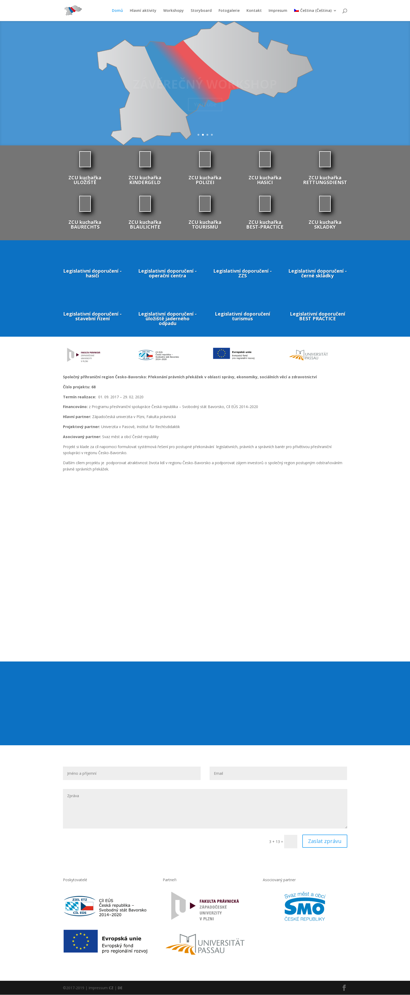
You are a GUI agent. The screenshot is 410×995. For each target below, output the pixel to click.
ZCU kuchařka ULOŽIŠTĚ (84, 180)
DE (120, 988)
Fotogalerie (229, 11)
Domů (117, 11)
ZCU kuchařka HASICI (265, 180)
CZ (111, 988)
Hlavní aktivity (143, 11)
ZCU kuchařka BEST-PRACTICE (265, 224)
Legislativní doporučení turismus (242, 316)
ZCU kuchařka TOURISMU (205, 224)
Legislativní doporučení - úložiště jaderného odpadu (167, 319)
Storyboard (201, 11)
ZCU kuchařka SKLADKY (325, 224)
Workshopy (173, 11)
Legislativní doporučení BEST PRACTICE (317, 316)
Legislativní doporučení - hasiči (92, 273)
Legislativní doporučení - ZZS (242, 273)
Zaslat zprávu (325, 841)
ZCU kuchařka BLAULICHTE (145, 224)
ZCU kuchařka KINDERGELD (145, 180)
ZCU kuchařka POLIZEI (205, 180)
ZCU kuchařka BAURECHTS (84, 224)
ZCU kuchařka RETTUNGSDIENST (325, 180)
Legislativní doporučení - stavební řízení (92, 316)
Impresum (278, 11)
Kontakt (254, 11)
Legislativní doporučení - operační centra (167, 273)
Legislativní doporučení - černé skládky (317, 273)
